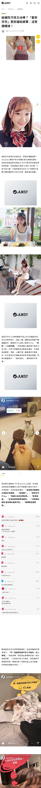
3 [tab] (22, 473)
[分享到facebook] (38, 37)
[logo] (6, 3)
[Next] (37, 433)
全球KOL (4, 13)
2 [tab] (20, 473)
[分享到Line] (38, 41)
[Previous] (3, 433)
